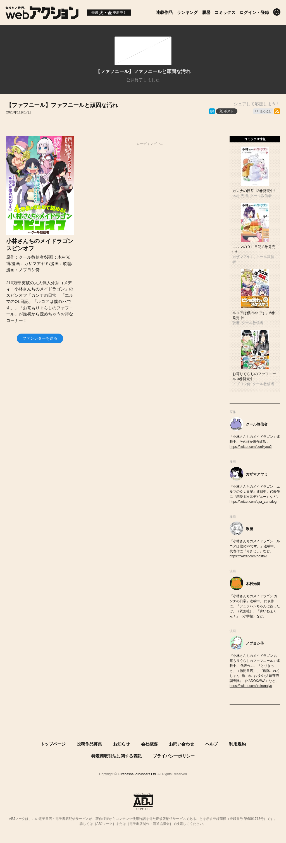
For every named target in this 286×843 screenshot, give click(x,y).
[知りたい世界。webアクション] (42, 16)
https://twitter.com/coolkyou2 (251, 447)
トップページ (53, 744)
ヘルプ (211, 744)
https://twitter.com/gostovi (248, 556)
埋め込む (265, 111)
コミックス (224, 12)
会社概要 (149, 744)
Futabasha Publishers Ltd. (137, 774)
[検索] (276, 12)
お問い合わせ (181, 744)
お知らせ (121, 744)
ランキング (187, 12)
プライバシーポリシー (174, 756)
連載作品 (164, 12)
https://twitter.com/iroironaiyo (251, 686)
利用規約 (237, 744)
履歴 (206, 12)
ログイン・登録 (254, 12)
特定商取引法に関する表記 (116, 756)
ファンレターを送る (40, 338)
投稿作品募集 (89, 744)
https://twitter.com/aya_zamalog (253, 502)
